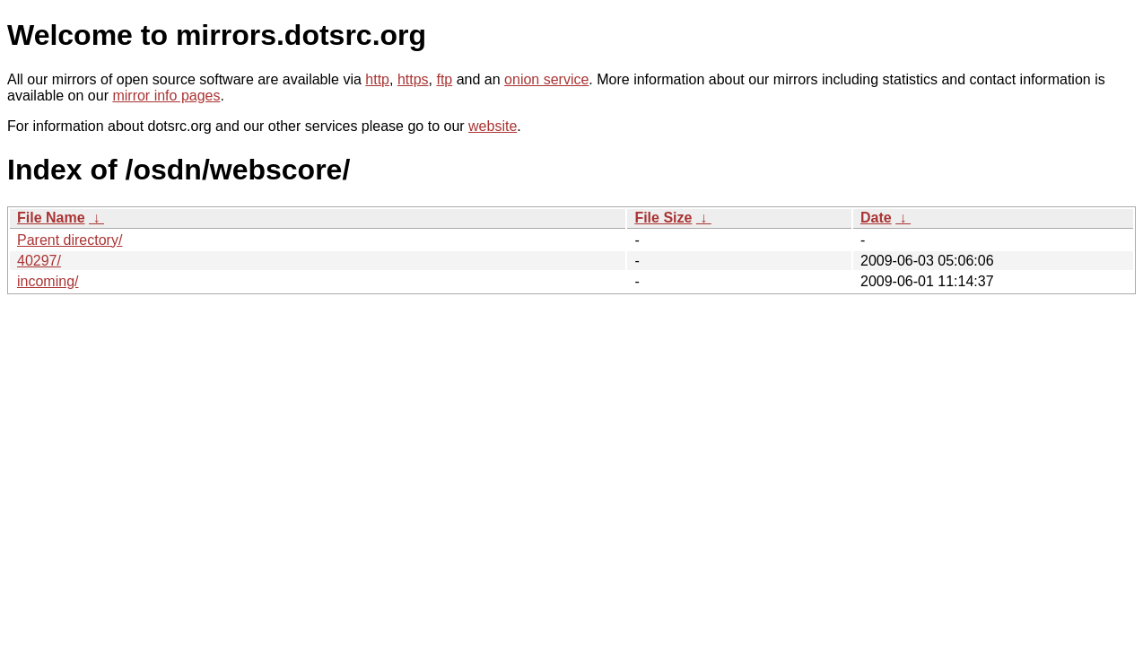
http (377, 79)
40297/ (39, 260)
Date (876, 217)
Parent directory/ (69, 240)
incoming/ (47, 281)
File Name (51, 217)
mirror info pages (166, 95)
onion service (546, 79)
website (492, 126)
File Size (663, 217)
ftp (444, 79)
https (413, 79)
